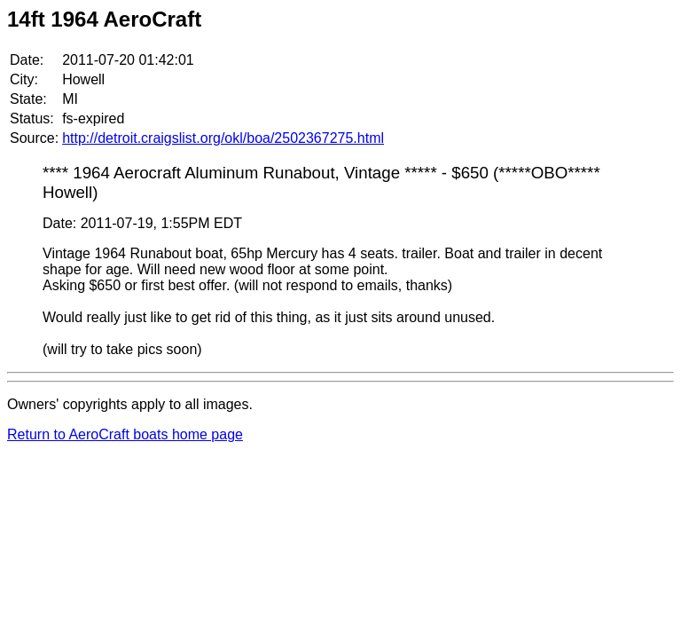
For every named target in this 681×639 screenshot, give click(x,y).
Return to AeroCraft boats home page (125, 434)
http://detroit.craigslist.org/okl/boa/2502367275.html (223, 138)
